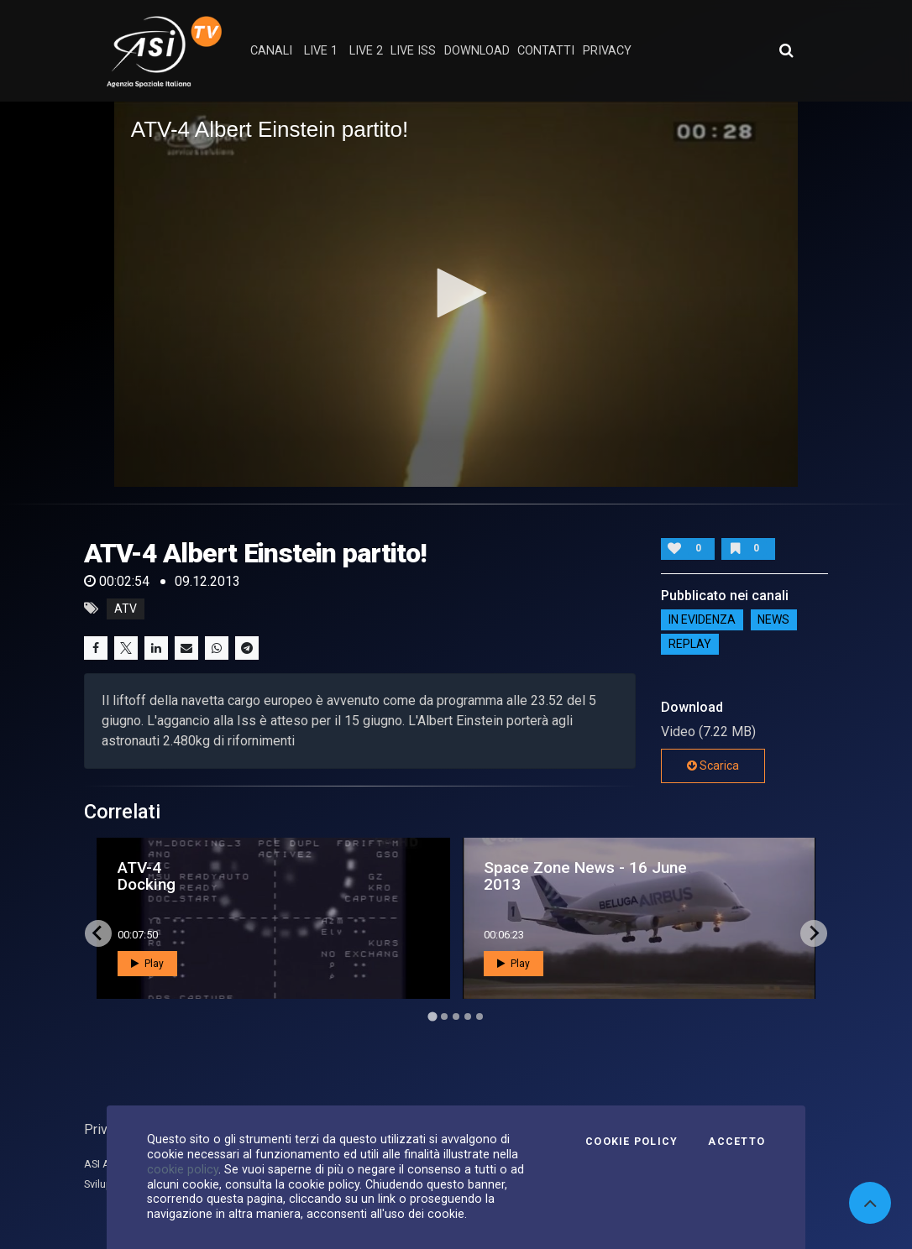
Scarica (713, 765)
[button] (456, 293)
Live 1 (321, 51)
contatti (545, 51)
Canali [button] (271, 51)
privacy (607, 51)
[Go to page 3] (456, 1016)
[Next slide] (813, 933)
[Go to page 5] (479, 1016)
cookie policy (182, 1169)
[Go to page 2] (444, 1016)
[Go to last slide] (98, 933)
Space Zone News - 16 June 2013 (585, 875)
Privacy (106, 1129)
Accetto (736, 1142)
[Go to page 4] (467, 1016)
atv (125, 608)
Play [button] (147, 963)
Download (477, 51)
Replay (689, 644)
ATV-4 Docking (147, 875)
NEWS (773, 620)
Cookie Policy (631, 1142)
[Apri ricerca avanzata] (786, 50)
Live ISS (413, 51)
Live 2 (366, 51)
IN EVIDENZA (702, 620)
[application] (456, 294)
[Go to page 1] (432, 1016)
